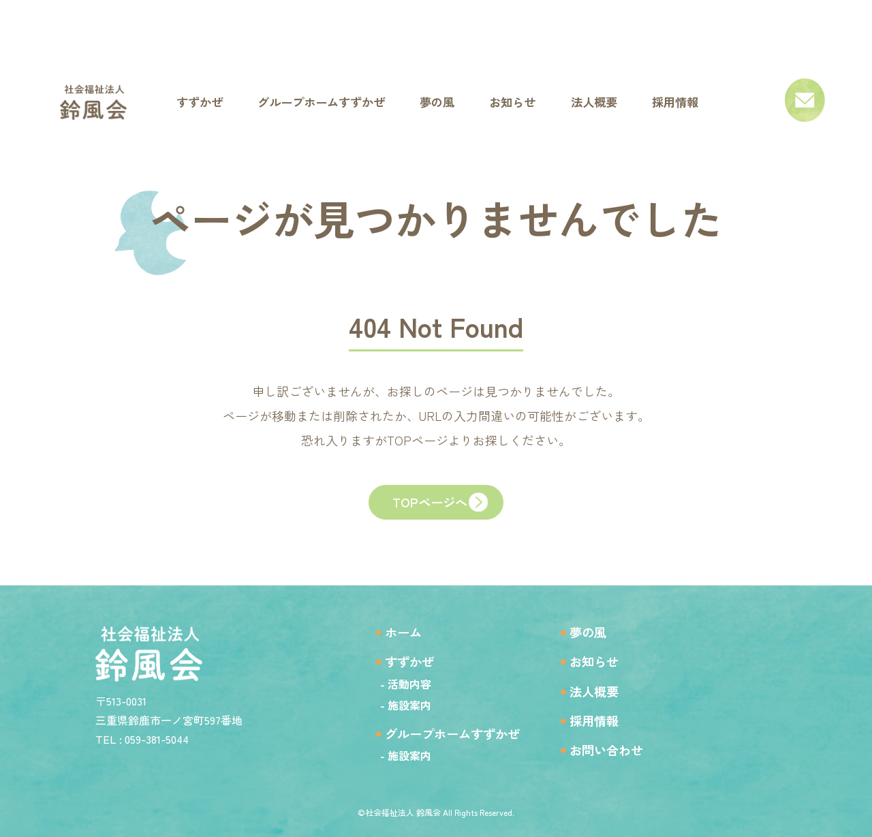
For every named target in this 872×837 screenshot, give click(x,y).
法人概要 (601, 690)
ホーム (393, 629)
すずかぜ (400, 659)
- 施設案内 (393, 703)
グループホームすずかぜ (448, 732)
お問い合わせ (614, 751)
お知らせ (601, 659)
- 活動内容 (393, 682)
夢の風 (594, 629)
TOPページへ (429, 506)
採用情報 (601, 721)
